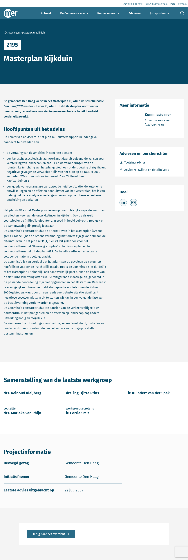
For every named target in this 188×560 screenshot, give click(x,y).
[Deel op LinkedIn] (123, 202)
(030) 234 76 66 (158, 124)
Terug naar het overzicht (49, 534)
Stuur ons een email (158, 120)
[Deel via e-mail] (133, 202)
